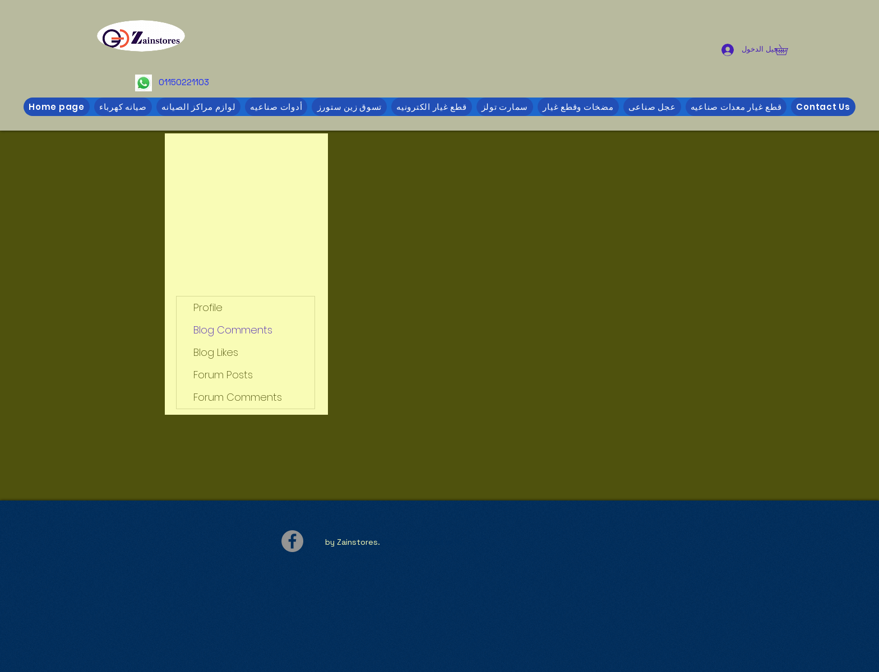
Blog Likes (215, 352)
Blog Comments (232, 330)
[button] (786, 49)
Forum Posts (223, 375)
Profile (208, 307)
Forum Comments (237, 397)
